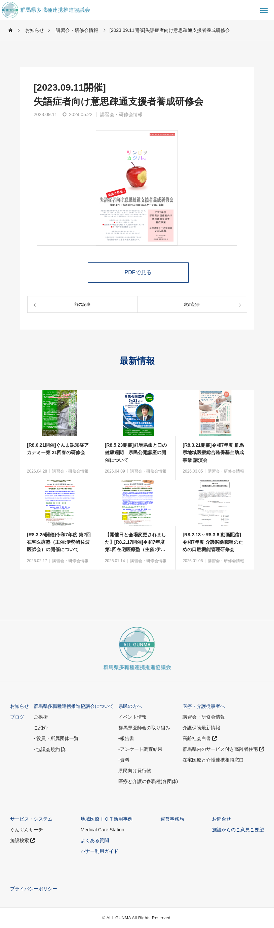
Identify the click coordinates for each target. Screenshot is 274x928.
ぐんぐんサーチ (26, 829)
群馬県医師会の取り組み (144, 727)
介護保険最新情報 (201, 727)
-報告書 (126, 738)
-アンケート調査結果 (140, 749)
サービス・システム (31, 819)
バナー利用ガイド (99, 851)
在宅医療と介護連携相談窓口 (213, 760)
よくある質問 (95, 840)
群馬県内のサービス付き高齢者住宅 (223, 749)
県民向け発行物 (134, 770)
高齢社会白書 (200, 738)
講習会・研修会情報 (121, 114)
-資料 (123, 760)
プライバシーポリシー (33, 888)
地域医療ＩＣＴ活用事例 (106, 819)
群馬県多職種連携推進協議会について (74, 706)
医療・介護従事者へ (204, 706)
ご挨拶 (41, 717)
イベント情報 (132, 717)
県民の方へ (130, 706)
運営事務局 (172, 819)
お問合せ (221, 819)
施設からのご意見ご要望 (238, 829)
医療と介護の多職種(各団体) (148, 781)
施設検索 (22, 840)
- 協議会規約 (50, 749)
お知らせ (19, 706)
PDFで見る (138, 272)
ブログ (17, 717)
